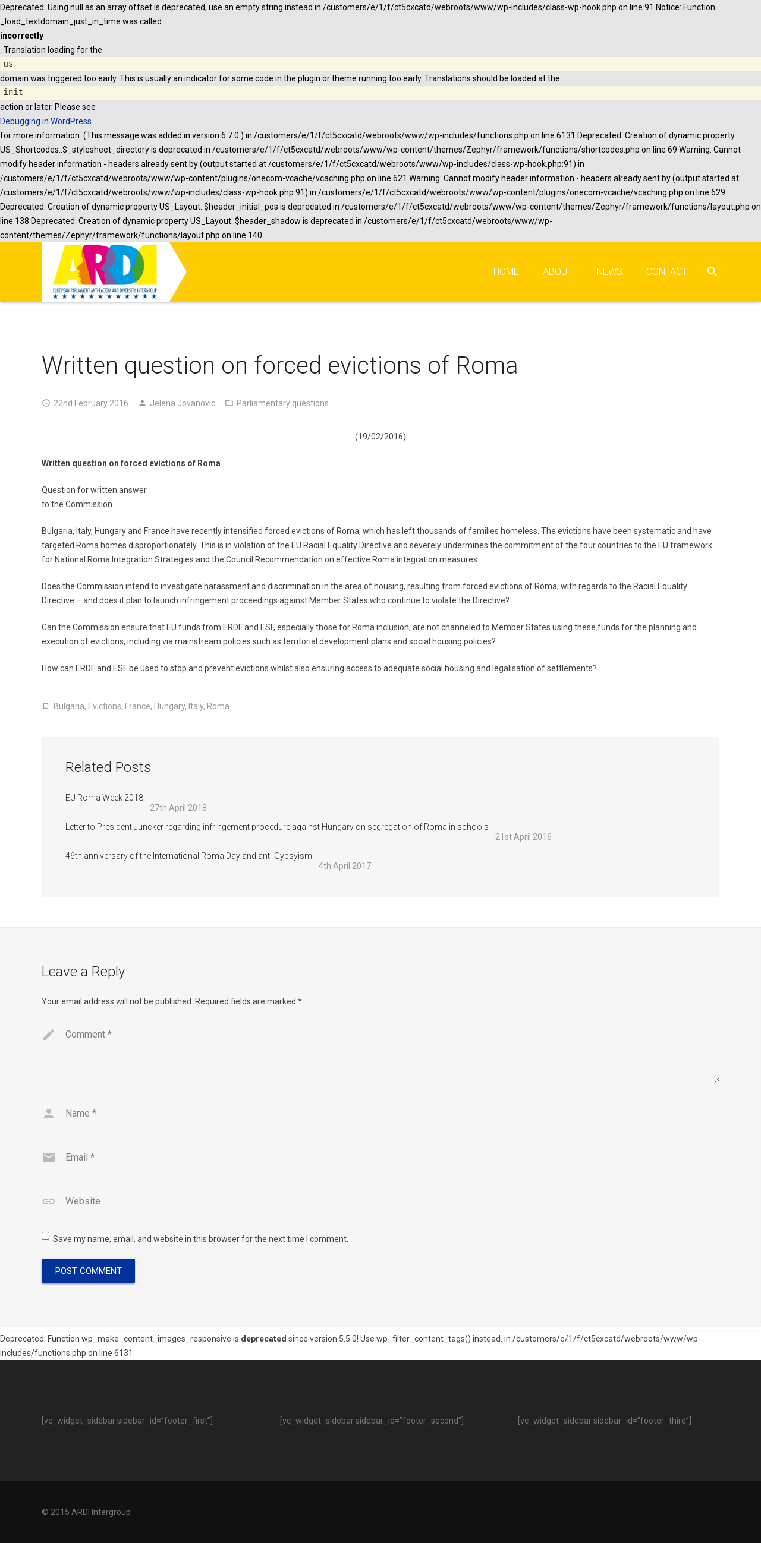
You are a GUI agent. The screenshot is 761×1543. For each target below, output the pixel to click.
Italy (195, 706)
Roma (218, 706)
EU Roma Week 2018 (104, 797)
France (137, 706)
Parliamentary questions (283, 403)
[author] (392, 1117)
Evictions (104, 706)
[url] (392, 1205)
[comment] (392, 1054)
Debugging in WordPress (46, 121)
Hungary (169, 706)
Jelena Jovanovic (182, 403)
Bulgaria (69, 706)
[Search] (712, 271)
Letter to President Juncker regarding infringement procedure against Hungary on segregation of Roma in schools (277, 826)
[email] (392, 1161)
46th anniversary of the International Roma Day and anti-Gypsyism (188, 856)
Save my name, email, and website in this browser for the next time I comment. (200, 1243)
